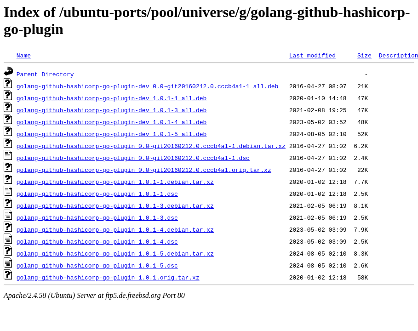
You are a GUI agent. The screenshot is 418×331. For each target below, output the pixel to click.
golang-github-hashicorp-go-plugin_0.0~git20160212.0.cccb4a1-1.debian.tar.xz (151, 146)
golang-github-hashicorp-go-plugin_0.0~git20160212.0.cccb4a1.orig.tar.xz (144, 170)
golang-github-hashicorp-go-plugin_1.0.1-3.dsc (97, 217)
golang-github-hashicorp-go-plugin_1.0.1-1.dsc (97, 193)
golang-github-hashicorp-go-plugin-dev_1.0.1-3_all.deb (111, 110)
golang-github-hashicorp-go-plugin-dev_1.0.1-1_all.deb (111, 98)
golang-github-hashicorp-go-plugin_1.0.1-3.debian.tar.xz (115, 205)
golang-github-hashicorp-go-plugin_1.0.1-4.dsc (97, 241)
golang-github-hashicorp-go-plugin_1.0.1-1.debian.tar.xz (115, 181)
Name (24, 55)
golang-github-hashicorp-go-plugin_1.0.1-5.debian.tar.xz (115, 253)
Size (364, 55)
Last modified (312, 55)
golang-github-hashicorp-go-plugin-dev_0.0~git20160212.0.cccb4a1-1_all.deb (147, 86)
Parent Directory (45, 74)
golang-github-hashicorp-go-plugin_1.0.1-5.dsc (97, 265)
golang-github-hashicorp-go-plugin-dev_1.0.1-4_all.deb (111, 122)
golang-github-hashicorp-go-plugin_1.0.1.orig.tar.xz (108, 277)
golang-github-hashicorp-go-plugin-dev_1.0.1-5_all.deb (111, 134)
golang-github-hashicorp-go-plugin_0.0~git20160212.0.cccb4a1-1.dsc (133, 158)
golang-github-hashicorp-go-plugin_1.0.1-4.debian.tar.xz (115, 229)
